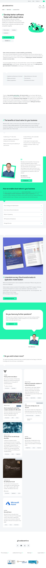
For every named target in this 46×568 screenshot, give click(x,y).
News (33, 1)
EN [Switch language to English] (43, 1)
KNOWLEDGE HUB (7, 480)
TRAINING (5, 375)
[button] (4, 554)
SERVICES (9, 9)
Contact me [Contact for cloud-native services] (26, 180)
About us (29, 1)
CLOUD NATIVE (16, 9)
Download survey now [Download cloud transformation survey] (10, 298)
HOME (3, 9)
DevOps (14, 30)
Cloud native (6, 30)
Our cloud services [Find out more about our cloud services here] (8, 37)
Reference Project (7, 405)
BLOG (26, 405)
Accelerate (6, 33)
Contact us (37, 1)
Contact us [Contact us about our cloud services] (8, 40)
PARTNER (5, 510)
